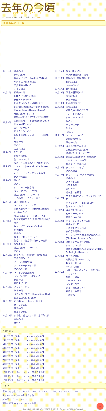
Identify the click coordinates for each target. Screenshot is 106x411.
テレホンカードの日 (76, 160)
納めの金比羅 (20, 269)
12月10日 (7, 255)
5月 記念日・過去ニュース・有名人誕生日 (23, 352)
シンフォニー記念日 (24, 187)
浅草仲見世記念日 (75, 210)
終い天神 (70, 189)
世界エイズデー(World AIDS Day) (30, 78)
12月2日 (7, 92)
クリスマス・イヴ (75, 167)
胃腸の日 (18, 280)
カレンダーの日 (21, 127)
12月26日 (59, 198)
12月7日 (7, 202)
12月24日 (59, 167)
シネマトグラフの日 (76, 228)
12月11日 (7, 272)
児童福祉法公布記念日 (25, 297)
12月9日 (7, 244)
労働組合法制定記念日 (77, 149)
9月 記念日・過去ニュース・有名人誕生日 (23, 368)
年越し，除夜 (72, 277)
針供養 (17, 233)
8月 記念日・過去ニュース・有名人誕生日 (23, 364)
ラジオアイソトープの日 (26, 191)
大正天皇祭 (71, 185)
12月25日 (59, 174)
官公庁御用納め (73, 231)
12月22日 (59, 146)
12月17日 (59, 89)
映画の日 (18, 71)
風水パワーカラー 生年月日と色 (18, 395)
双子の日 (18, 308)
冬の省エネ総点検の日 (25, 82)
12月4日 (7, 152)
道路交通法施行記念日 (77, 110)
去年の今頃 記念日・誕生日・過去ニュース (19, 17)
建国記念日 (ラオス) (24, 113)
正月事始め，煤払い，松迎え (28, 301)
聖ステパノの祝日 (75, 206)
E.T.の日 (18, 152)
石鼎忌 (69, 132)
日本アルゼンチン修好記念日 (28, 103)
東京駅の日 (71, 96)
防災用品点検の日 (23, 85)
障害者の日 (19, 244)
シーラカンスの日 (75, 117)
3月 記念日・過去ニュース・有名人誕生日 (23, 344)
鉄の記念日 (19, 74)
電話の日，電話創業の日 (78, 78)
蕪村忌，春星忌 (73, 192)
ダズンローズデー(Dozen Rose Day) (32, 294)
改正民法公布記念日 (76, 146)
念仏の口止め (72, 85)
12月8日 (7, 221)
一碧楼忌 (70, 295)
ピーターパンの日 (75, 213)
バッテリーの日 (21, 287)
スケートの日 (72, 182)
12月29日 (59, 242)
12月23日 (59, 157)
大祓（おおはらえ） (76, 288)
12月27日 (59, 210)
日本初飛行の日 (73, 103)
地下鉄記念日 (72, 256)
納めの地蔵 (71, 171)
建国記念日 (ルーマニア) (78, 259)
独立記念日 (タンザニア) (26, 247)
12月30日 (59, 256)
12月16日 (59, 78)
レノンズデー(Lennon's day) (28, 226)
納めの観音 (71, 99)
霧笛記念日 (71, 107)
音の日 (17, 184)
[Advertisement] (53, 47)
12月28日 (59, 221)
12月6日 (7, 180)
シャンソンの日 (73, 245)
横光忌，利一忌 (73, 263)
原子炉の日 (19, 92)
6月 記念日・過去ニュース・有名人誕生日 (23, 356)
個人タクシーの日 (23, 131)
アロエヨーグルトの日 (25, 265)
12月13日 (7, 301)
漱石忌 (17, 251)
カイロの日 (19, 89)
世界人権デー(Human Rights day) (30, 255)
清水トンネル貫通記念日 (78, 242)
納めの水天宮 (20, 177)
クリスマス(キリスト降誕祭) (80, 174)
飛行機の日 (71, 89)
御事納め (18, 230)
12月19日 (59, 103)
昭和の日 (70, 178)
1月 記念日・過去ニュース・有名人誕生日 (23, 336)
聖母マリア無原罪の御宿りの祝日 (30, 240)
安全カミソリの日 (23, 99)
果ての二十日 (72, 124)
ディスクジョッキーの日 (78, 221)
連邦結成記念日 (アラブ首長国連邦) (31, 117)
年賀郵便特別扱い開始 (77, 74)
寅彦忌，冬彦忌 (73, 291)
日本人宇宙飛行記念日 (25, 96)
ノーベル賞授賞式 (23, 262)
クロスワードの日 (75, 135)
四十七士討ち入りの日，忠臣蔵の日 (31, 315)
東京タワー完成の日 (76, 164)
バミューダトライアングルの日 (29, 173)
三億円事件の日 (21, 258)
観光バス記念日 (73, 71)
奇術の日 (18, 141)
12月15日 (59, 71)
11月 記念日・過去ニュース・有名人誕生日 (23, 376)
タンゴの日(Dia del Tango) (27, 276)
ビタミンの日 (20, 305)
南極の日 (18, 319)
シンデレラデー (73, 284)
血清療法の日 (20, 156)
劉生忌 (69, 128)
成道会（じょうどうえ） (26, 237)
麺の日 (17, 322)
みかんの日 (19, 149)
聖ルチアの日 (20, 312)
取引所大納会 (72, 266)
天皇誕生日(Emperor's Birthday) (81, 157)
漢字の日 (18, 290)
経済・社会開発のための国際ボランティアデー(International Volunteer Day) (31, 166)
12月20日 (59, 107)
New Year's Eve (73, 280)
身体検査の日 (72, 224)
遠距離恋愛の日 (73, 139)
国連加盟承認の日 (75, 92)
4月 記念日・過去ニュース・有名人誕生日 (23, 348)
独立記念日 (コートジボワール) (29, 216)
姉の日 (17, 180)
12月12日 (7, 287)
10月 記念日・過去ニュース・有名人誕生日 (23, 372)
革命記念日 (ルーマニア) (78, 153)
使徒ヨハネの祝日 (75, 217)
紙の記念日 (71, 82)
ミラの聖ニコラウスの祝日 (27, 198)
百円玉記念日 (20, 283)
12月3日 (7, 122)
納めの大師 (71, 142)
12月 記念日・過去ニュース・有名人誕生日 (23, 380)
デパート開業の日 (75, 114)
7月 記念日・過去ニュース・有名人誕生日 (23, 360)
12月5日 (7, 166)
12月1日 (7, 71)
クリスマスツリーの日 (25, 205)
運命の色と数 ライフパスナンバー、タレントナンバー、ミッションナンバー (40, 391)
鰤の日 (69, 121)
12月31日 (59, 272)
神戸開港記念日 (21, 202)
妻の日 (17, 145)
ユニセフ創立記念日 (24, 272)
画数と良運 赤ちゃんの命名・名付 (19, 403)
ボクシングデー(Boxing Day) (80, 203)
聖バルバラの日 (21, 159)
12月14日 (7, 315)
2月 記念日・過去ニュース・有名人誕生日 (23, 340)
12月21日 (59, 135)
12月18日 (59, 92)
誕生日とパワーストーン (14, 399)
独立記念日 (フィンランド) (27, 194)
